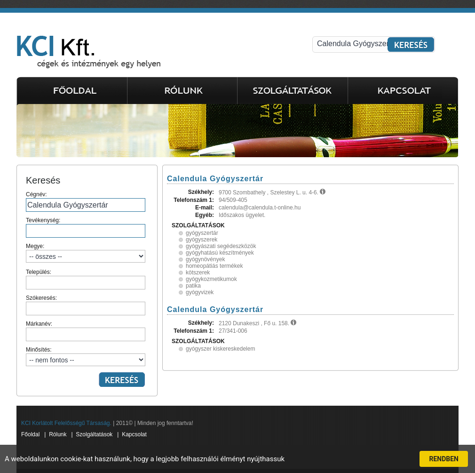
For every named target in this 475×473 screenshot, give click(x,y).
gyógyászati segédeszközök (221, 246)
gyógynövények (205, 259)
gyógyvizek (200, 292)
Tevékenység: (85, 227)
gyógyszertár (202, 233)
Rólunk (57, 434)
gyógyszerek (201, 239)
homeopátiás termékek (214, 266)
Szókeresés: (85, 305)
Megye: (85, 253)
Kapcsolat (134, 434)
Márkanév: (85, 331)
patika (193, 285)
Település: (85, 279)
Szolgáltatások (94, 434)
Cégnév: (85, 201)
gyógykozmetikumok (211, 279)
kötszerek (198, 272)
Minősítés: (85, 356)
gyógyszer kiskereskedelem (220, 348)
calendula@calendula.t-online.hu (260, 207)
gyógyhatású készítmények (220, 252)
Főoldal (30, 434)
